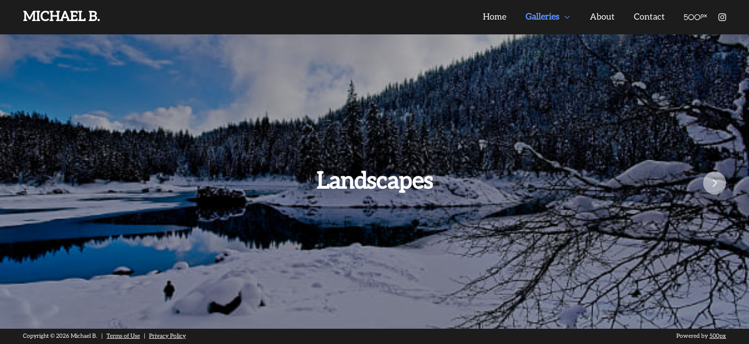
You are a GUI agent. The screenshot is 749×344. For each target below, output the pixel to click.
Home (494, 17)
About (602, 17)
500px (717, 336)
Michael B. (61, 17)
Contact (649, 17)
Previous (5, 183)
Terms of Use (123, 336)
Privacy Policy (167, 336)
